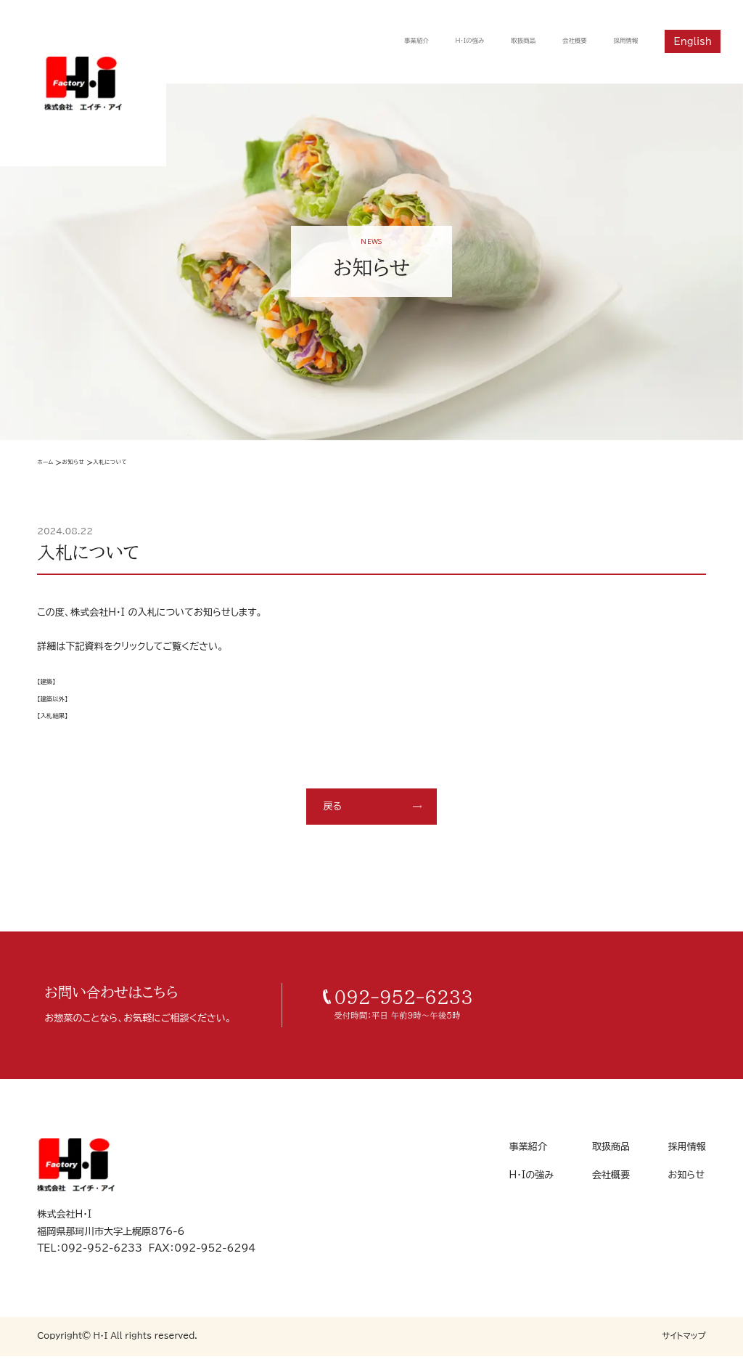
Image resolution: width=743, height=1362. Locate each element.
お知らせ (92, 464)
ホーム (49, 464)
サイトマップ (684, 1341)
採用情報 (619, 41)
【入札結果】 (60, 720)
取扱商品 (490, 41)
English (692, 41)
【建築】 (51, 686)
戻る (332, 812)
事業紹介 (353, 41)
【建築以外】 (60, 703)
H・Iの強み (422, 41)
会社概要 (554, 41)
